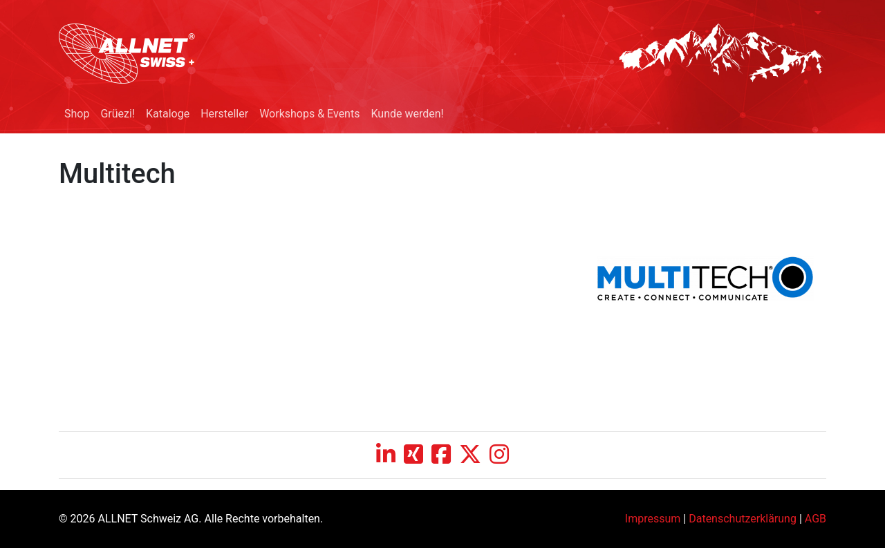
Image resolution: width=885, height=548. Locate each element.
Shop (76, 113)
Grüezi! (117, 113)
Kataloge (167, 113)
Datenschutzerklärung (742, 518)
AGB (815, 518)
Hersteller (224, 113)
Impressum (653, 518)
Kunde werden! (407, 113)
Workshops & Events (309, 113)
